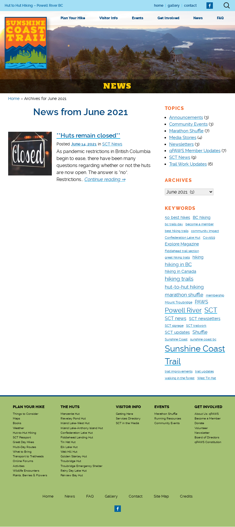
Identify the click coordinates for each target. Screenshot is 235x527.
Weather (18, 428)
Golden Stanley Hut (74, 457)
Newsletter (202, 433)
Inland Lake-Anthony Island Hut (82, 428)
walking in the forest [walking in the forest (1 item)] (180, 378)
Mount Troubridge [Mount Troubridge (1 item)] (178, 303)
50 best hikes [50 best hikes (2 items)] (177, 217)
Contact (190, 5)
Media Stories (182, 137)
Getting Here (124, 414)
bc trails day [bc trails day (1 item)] (174, 224)
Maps (16, 419)
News (198, 18)
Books (17, 423)
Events (137, 18)
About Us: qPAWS (207, 414)
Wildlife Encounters (26, 471)
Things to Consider (25, 414)
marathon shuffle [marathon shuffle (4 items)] (184, 295)
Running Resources (167, 419)
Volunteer (201, 428)
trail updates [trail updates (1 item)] (204, 372)
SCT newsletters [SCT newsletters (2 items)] (204, 319)
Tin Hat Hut (68, 442)
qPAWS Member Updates (194, 150)
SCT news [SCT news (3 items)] (175, 319)
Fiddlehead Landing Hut (77, 438)
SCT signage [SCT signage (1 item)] (174, 326)
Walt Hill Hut (69, 452)
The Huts (70, 407)
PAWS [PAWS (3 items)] (201, 302)
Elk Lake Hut (69, 447)
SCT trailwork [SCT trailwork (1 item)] (196, 326)
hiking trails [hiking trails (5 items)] (179, 279)
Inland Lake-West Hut (75, 423)
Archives (178, 180)
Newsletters (181, 144)
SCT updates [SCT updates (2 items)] (177, 332)
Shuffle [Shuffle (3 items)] (199, 332)
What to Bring (22, 452)
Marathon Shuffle (186, 130)
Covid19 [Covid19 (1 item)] (209, 238)
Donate (199, 423)
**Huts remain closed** (88, 135)
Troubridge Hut (71, 461)
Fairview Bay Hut (72, 475)
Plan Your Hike (73, 18)
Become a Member (208, 419)
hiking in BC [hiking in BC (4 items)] (178, 265)
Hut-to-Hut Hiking (24, 433)
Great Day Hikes (23, 442)
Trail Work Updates (188, 164)
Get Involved (168, 18)
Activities (18, 466)
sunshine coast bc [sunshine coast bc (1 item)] (203, 340)
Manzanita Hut (70, 414)
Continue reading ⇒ (104, 179)
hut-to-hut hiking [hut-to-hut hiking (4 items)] (184, 287)
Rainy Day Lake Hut (73, 471)
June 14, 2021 (84, 144)
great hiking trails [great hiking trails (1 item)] (177, 258)
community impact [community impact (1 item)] (205, 231)
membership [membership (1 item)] (215, 296)
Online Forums (23, 461)
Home (158, 5)
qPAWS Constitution (208, 442)
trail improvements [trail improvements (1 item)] (178, 372)
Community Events (188, 124)
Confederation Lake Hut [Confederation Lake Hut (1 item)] (182, 238)
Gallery (174, 5)
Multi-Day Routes (24, 447)
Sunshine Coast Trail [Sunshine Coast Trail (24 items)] (195, 355)
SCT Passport (22, 438)
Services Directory (128, 419)
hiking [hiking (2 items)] (198, 257)
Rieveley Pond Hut (73, 419)
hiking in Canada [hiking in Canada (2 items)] (180, 271)
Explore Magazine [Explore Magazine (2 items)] (182, 244)
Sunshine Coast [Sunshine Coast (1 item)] (176, 340)
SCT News (112, 144)
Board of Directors (207, 438)
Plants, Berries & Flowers (30, 475)
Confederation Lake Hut (77, 433)
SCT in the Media (127, 423)
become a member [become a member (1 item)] (199, 224)
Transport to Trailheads (28, 457)
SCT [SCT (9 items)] (210, 310)
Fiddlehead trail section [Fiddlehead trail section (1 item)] (182, 251)
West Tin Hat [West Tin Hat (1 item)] (206, 378)
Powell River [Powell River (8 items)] (183, 310)
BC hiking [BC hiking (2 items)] (202, 217)
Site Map (161, 496)
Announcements (186, 117)
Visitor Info (108, 18)
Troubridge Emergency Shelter (82, 466)
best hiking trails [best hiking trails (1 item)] (176, 231)
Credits (186, 496)
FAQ (220, 18)
